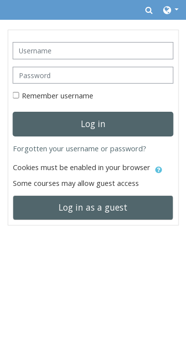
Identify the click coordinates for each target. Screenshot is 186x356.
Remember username (57, 95)
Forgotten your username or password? (79, 148)
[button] (149, 9)
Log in (93, 124)
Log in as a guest (93, 207)
